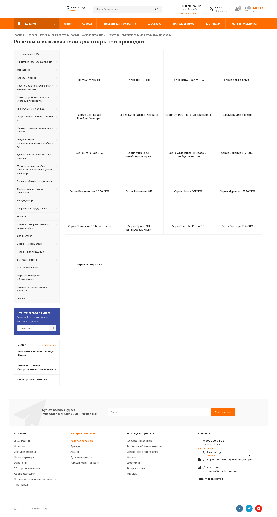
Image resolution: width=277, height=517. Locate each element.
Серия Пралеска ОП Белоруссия (89, 247)
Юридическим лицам (84, 462)
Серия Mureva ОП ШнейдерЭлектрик (138, 166)
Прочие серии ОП (89, 82)
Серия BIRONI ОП (139, 82)
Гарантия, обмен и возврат (144, 446)
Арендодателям (24, 473)
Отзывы (132, 473)
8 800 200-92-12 (190, 6)
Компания (20, 433)
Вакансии (20, 462)
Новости (19, 446)
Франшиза (21, 484)
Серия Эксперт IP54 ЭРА (237, 247)
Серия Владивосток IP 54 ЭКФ (89, 207)
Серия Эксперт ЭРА (89, 289)
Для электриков (81, 457)
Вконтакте (239, 509)
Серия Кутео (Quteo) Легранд (139, 121)
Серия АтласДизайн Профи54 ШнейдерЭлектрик (188, 166)
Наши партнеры (24, 457)
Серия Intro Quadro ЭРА (188, 82)
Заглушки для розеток (237, 121)
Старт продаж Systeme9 (32, 379)
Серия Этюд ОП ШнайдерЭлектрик (188, 121)
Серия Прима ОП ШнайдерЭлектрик (138, 248)
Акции (74, 451)
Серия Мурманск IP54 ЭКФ (237, 207)
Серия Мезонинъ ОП (139, 207)
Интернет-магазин (83, 433)
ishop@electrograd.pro (228, 459)
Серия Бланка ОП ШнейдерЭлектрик (89, 123)
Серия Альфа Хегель (237, 82)
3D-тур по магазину (27, 468)
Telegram (249, 509)
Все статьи (49, 345)
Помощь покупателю (141, 433)
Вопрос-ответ (136, 468)
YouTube (258, 509)
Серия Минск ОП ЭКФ (188, 207)
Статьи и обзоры (25, 451)
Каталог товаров (81, 440)
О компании (22, 440)
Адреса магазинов (139, 440)
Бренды (75, 446)
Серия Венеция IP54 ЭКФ (237, 164)
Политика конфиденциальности (35, 479)
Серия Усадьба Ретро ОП (188, 247)
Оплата (132, 457)
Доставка (133, 462)
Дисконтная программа (143, 451)
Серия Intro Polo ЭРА (89, 164)
